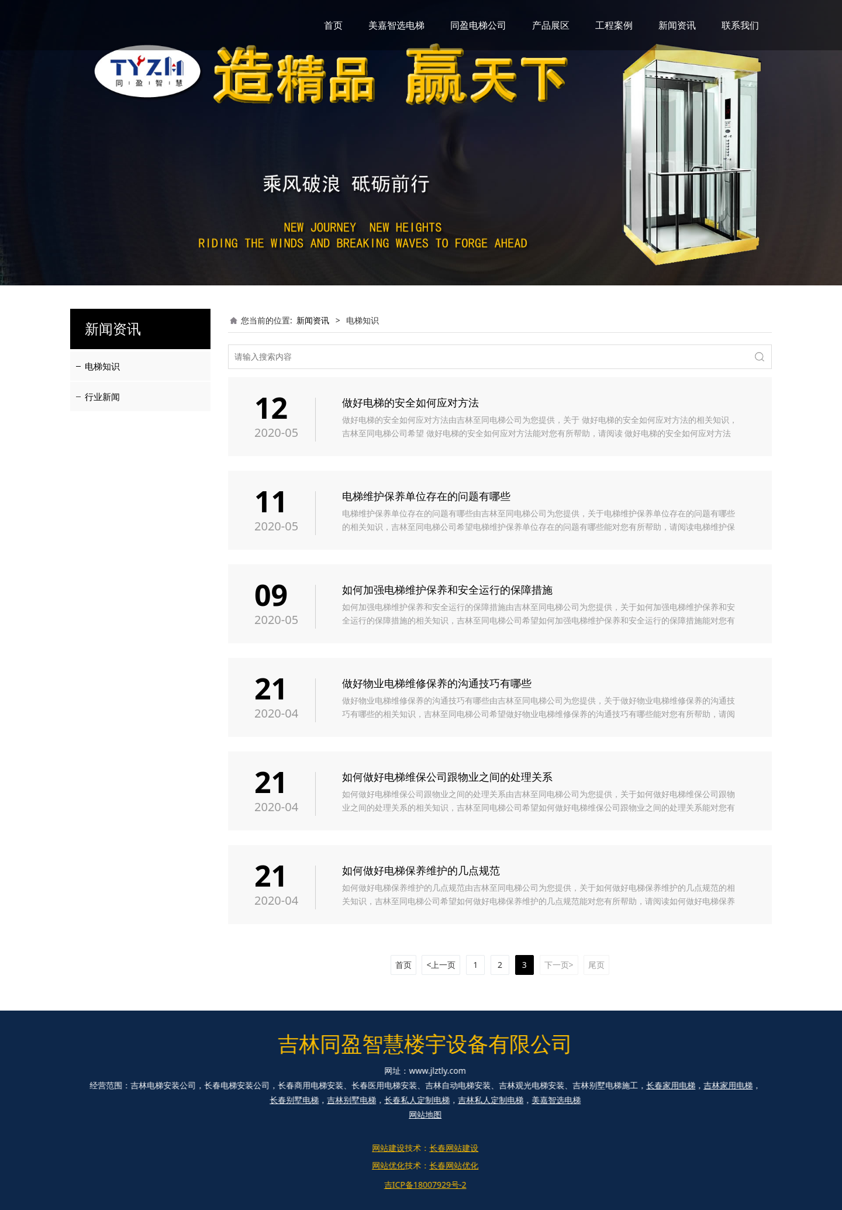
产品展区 (551, 25)
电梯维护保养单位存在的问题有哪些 (426, 496)
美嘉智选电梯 (396, 25)
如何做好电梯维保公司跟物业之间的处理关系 (447, 777)
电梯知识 (102, 366)
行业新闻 (102, 396)
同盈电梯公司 (478, 25)
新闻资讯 (677, 25)
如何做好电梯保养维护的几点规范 (421, 870)
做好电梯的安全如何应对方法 (410, 402)
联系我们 (740, 25)
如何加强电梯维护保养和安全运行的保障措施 (447, 589)
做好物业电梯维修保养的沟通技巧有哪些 (437, 683)
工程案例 (614, 25)
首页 (333, 25)
